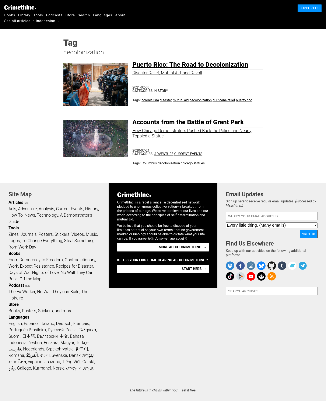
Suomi (14, 336)
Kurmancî (42, 368)
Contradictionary (80, 259)
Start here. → (194, 269)
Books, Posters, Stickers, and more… (41, 310)
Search (84, 15)
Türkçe (82, 342)
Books (9, 15)
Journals (29, 234)
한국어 (82, 349)
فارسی (14, 349)
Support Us (309, 8)
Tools (38, 15)
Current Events (188, 154)
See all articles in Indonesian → (32, 21)
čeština (35, 342)
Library (24, 15)
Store (70, 15)
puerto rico (244, 100)
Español (31, 323)
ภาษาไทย (17, 361)
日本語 (28, 336)
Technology (47, 215)
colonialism (150, 100)
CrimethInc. (20, 7)
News (30, 215)
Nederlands (33, 349)
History (161, 91)
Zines (13, 234)
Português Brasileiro (27, 329)
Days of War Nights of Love (33, 272)
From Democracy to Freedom (35, 259)
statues (199, 163)
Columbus (149, 163)
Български (47, 336)
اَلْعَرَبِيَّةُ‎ (32, 355)
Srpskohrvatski (60, 349)
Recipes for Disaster (74, 266)
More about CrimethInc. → (183, 247)
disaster (166, 100)
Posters (46, 234)
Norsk (58, 368)
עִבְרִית (88, 355)
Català (88, 361)
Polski (71, 329)
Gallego (24, 368)
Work (13, 266)
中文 (64, 336)
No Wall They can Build (58, 291)
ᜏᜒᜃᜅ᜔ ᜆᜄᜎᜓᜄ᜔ (80, 368)
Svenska (59, 355)
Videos (77, 234)
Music (91, 234)
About (120, 15)
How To (15, 215)
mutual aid (181, 100)
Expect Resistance (37, 266)
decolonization (201, 100)
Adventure (163, 154)
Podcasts (54, 15)
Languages (102, 15)
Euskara (51, 342)
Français (81, 323)
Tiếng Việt (71, 361)
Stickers (62, 234)
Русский (56, 329)
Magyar (67, 342)
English (15, 323)
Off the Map (30, 278)
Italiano (47, 323)
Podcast (16, 285)
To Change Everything (42, 240)
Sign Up (308, 234)
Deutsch (63, 323)
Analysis (46, 208)
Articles (15, 202)
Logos (14, 240)
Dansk (75, 355)
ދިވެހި (11, 368)
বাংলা (45, 355)
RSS (26, 203)
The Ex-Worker (21, 291)
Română (16, 355)
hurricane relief (224, 100)
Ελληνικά (87, 329)
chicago (187, 163)
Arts (12, 208)
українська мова (44, 361)
